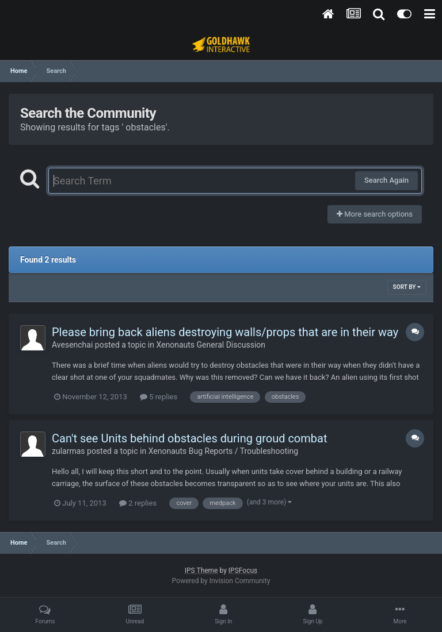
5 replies (158, 396)
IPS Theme (201, 571)
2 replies (138, 503)
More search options (375, 214)
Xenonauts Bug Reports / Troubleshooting (223, 451)
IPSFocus (242, 571)
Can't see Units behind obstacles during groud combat (189, 438)
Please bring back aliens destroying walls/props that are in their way (225, 332)
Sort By (407, 287)
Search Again (386, 180)
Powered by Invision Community (221, 581)
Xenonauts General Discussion (210, 344)
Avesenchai (72, 344)
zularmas (68, 451)
